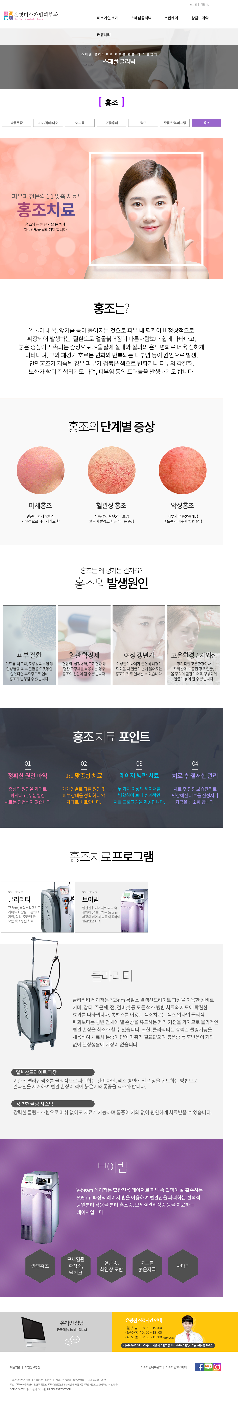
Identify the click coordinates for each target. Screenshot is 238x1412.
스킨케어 (171, 18)
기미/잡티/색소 (48, 123)
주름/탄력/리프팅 (175, 123)
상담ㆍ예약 (199, 18)
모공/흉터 (111, 123)
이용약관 (15, 1367)
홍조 (207, 123)
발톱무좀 (16, 123)
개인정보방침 (32, 1367)
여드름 (79, 123)
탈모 (143, 123)
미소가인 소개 (107, 18)
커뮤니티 (104, 35)
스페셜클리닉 (141, 18)
